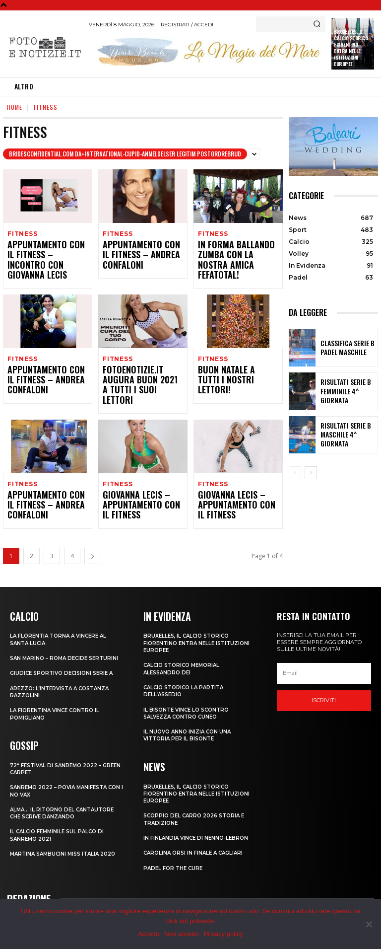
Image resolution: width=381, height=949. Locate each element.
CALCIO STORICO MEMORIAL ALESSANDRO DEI (184, 643)
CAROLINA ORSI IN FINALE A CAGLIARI (196, 826)
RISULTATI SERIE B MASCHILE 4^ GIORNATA (347, 434)
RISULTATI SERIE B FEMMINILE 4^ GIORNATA (347, 390)
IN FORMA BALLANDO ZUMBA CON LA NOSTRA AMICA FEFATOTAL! (233, 254)
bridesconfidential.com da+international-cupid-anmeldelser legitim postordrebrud (125, 153)
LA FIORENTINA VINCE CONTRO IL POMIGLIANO (58, 695)
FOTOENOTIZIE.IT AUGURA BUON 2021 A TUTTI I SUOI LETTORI (142, 368)
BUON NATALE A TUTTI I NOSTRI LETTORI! (233, 363)
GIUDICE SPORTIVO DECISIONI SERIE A (65, 654)
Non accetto (181, 934)
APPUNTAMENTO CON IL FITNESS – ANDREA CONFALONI (138, 254)
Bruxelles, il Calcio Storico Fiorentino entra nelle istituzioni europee (351, 48)
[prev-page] (295, 472)
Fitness (22, 233)
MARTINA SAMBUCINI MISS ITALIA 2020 (66, 834)
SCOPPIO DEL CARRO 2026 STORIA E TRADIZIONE (197, 793)
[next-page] (92, 531)
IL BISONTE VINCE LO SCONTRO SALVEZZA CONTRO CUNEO (189, 687)
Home (14, 107)
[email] (324, 648)
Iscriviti (324, 675)
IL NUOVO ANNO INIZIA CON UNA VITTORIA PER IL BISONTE (189, 709)
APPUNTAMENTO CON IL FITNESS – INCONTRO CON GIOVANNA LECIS (46, 254)
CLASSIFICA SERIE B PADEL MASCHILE (342, 347)
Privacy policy (223, 934)
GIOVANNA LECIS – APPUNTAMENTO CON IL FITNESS (138, 481)
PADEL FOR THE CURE (174, 841)
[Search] (316, 24)
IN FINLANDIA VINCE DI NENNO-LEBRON (198, 810)
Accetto (148, 934)
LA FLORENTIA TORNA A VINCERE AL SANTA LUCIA (62, 614)
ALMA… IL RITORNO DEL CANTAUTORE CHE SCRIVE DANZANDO (65, 793)
